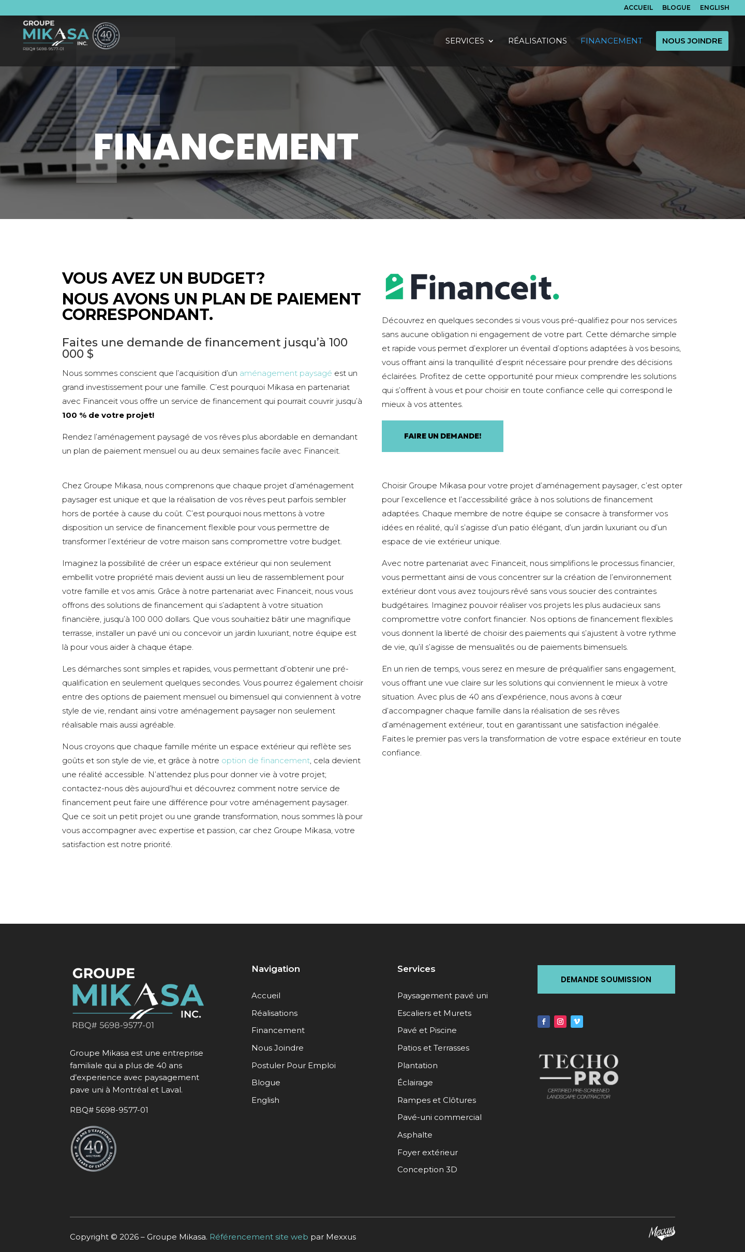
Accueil (638, 8)
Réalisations (274, 1013)
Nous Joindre (277, 1048)
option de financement (265, 760)
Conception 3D (427, 1169)
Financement (278, 1030)
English (714, 8)
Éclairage (415, 1082)
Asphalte (415, 1135)
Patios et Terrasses (433, 1048)
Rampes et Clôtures (436, 1100)
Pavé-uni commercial (439, 1117)
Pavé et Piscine (427, 1030)
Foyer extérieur (427, 1152)
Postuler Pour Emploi (293, 1065)
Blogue (676, 8)
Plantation (417, 1065)
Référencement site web (259, 1237)
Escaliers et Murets (434, 1013)
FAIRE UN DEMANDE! (442, 436)
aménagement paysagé (286, 373)
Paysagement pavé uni (442, 995)
